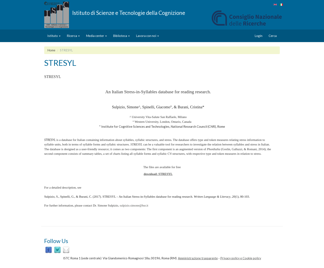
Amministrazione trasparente (198, 258)
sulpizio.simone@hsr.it (134, 205)
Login (258, 36)
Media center (96, 36)
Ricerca (73, 36)
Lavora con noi (147, 36)
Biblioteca (121, 36)
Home (51, 50)
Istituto (54, 36)
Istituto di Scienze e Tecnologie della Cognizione (128, 12)
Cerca (273, 36)
